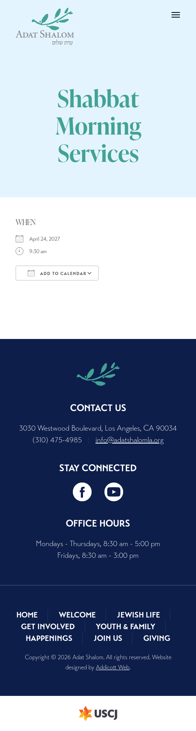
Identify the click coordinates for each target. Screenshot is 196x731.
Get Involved (48, 627)
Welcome (77, 615)
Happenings (49, 638)
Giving (156, 638)
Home (27, 615)
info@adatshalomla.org (129, 440)
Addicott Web (112, 667)
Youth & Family (125, 627)
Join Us (108, 638)
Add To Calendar (57, 273)
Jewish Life (138, 615)
